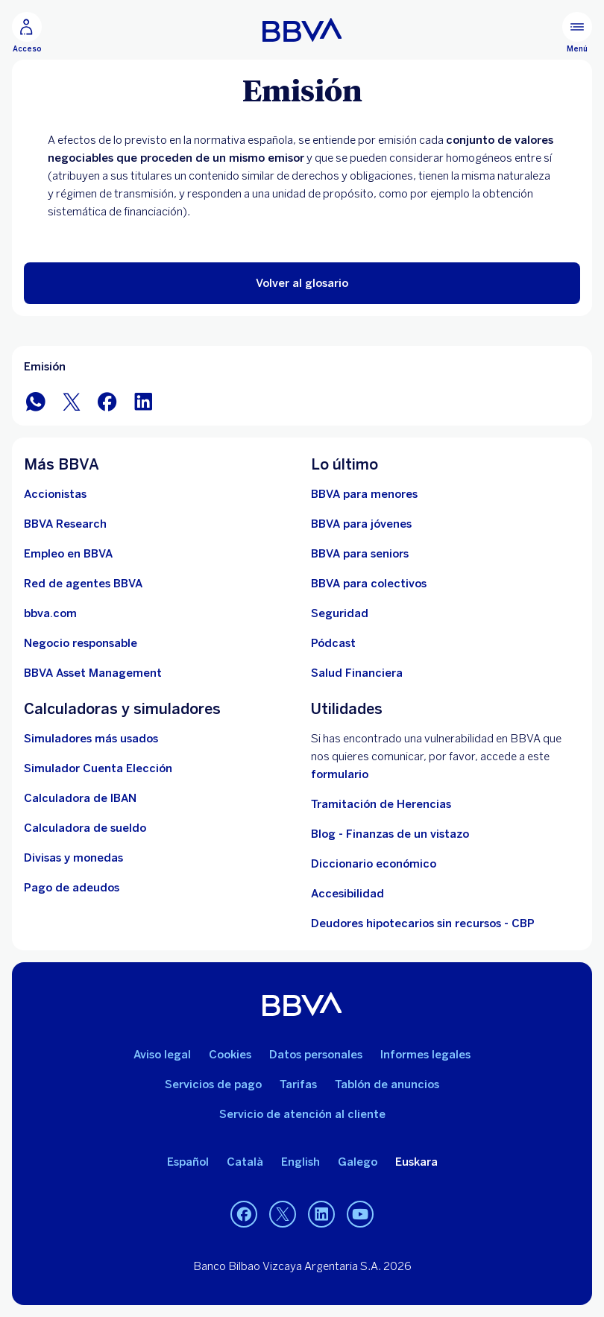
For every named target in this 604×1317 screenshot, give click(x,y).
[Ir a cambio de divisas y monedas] (73, 858)
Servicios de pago (213, 1084)
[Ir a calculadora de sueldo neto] (85, 828)
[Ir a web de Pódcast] (333, 643)
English (300, 1162)
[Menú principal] (577, 33)
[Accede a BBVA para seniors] (360, 554)
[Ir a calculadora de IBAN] (80, 798)
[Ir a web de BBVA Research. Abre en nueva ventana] (65, 524)
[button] (302, 283)
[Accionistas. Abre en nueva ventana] (55, 494)
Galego (357, 1162)
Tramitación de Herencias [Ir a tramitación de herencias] (381, 804)
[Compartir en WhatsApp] (36, 401)
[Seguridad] (339, 613)
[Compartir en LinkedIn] (143, 401)
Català (245, 1162)
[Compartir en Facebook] (107, 401)
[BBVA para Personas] (302, 30)
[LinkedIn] (321, 1214)
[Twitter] (282, 1214)
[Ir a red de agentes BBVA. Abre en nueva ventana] (83, 584)
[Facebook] (243, 1214)
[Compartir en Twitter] (72, 401)
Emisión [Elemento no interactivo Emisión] (45, 366)
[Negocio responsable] (80, 643)
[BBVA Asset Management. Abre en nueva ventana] (93, 673)
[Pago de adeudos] (71, 888)
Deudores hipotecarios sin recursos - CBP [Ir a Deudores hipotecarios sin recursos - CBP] (423, 923)
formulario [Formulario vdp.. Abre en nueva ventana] (339, 774)
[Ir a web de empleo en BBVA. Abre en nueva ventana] (68, 554)
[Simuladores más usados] (91, 739)
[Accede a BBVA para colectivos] (369, 584)
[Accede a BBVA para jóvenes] (361, 524)
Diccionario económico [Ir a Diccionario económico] (373, 864)
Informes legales (425, 1054)
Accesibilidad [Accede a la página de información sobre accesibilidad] (347, 893)
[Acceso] (27, 33)
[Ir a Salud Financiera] (357, 673)
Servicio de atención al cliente (302, 1114)
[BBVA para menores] (364, 494)
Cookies (230, 1054)
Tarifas (298, 1084)
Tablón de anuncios (387, 1084)
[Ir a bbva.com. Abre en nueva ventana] (50, 613)
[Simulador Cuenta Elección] (98, 768)
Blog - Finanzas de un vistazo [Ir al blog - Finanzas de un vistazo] (390, 834)
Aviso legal (162, 1054)
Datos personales (315, 1054)
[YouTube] (360, 1214)
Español (188, 1162)
